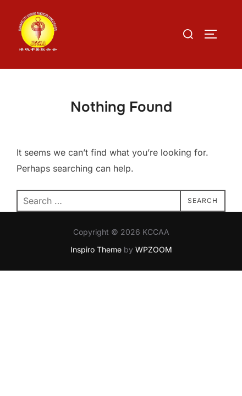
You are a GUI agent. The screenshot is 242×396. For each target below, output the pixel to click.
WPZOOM (153, 249)
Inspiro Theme (96, 249)
